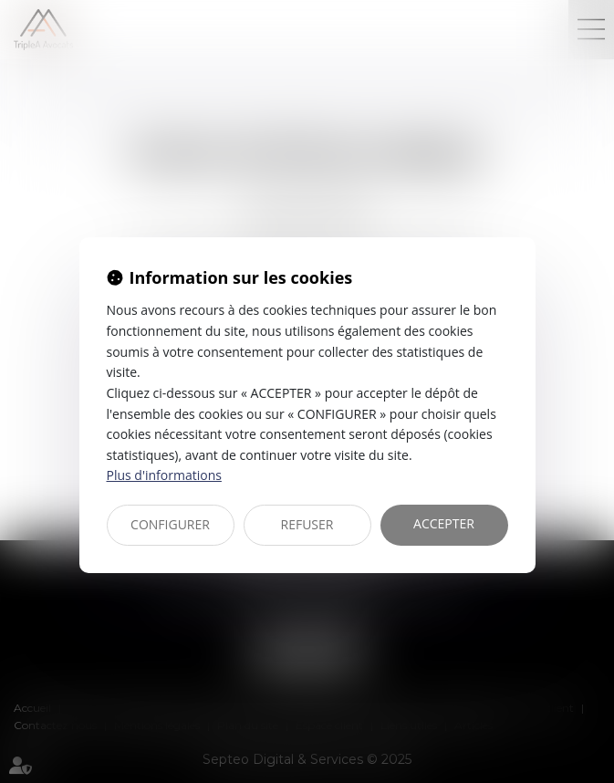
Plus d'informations (164, 475)
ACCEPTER (443, 523)
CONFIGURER (170, 524)
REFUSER (307, 524)
